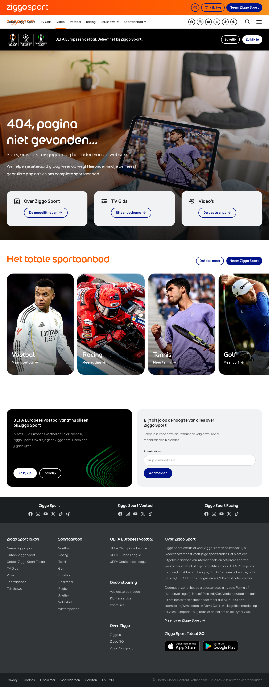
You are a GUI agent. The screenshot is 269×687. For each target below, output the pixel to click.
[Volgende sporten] (265, 324)
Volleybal (65, 602)
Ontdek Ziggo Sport (21, 555)
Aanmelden (158, 473)
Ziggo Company (121, 648)
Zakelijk (230, 39)
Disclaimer (47, 680)
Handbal (64, 575)
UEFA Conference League (129, 562)
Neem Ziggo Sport (20, 548)
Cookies (29, 680)
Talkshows (14, 589)
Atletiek (63, 595)
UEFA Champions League (128, 548)
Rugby (63, 589)
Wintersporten (68, 609)
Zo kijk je (252, 39)
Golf (61, 568)
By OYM (108, 680)
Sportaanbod (16, 582)
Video (11, 575)
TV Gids (12, 568)
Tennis (62, 562)
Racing (63, 555)
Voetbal (64, 548)
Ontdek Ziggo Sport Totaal (26, 562)
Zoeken (247, 22)
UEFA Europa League (125, 555)
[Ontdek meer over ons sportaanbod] (210, 261)
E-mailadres (152, 451)
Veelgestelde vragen (125, 592)
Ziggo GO (117, 641)
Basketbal (65, 582)
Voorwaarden (70, 680)
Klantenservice (121, 598)
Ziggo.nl (115, 635)
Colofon (91, 680)
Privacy (12, 680)
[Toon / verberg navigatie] (259, 22)
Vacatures (117, 605)
